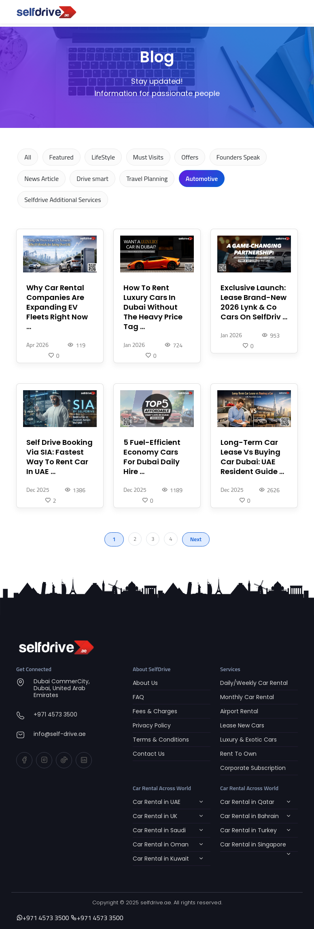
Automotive (202, 178)
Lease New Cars (242, 725)
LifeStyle (103, 157)
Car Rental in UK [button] (155, 816)
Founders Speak (238, 157)
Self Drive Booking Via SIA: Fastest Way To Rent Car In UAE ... (59, 457)
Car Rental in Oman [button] (161, 844)
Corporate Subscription (253, 768)
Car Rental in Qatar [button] (247, 802)
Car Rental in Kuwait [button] (161, 859)
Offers (189, 157)
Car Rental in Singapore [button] (253, 844)
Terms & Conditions (161, 740)
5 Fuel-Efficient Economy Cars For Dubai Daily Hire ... (151, 457)
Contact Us (149, 754)
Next (196, 539)
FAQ (138, 697)
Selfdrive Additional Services (62, 199)
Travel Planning (147, 178)
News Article (41, 178)
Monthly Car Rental (247, 697)
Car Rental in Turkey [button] (248, 830)
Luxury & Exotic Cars (248, 740)
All (27, 157)
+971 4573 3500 (55, 714)
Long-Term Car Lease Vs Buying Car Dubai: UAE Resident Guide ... (252, 457)
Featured (61, 157)
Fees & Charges (155, 711)
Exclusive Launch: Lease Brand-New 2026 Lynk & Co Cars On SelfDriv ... (254, 302)
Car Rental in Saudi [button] (159, 830)
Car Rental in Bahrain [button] (249, 816)
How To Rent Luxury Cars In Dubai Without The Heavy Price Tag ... (152, 307)
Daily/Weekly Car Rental (254, 683)
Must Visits (148, 157)
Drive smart (92, 178)
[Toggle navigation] (286, 12)
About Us (145, 683)
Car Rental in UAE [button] (156, 802)
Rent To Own (238, 754)
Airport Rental (239, 711)
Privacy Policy (152, 725)
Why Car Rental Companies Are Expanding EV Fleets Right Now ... (57, 307)
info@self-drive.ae (60, 734)
